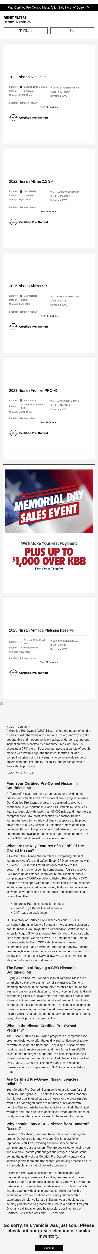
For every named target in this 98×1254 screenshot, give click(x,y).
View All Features (49, 107)
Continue (49, 1248)
